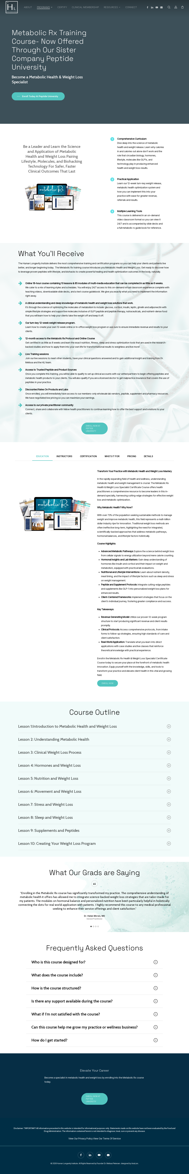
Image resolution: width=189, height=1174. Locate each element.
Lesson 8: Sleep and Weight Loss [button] (94, 817)
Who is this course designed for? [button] (94, 962)
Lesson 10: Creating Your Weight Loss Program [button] (94, 843)
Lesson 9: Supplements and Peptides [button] (94, 830)
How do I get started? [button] (94, 1040)
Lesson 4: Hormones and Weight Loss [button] (94, 765)
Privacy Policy (85, 1138)
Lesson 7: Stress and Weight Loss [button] (94, 804)
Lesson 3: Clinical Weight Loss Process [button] (94, 752)
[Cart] (182, 7)
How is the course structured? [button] (94, 988)
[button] (94, 428)
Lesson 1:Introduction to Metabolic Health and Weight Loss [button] (94, 726)
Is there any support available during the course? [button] (94, 1001)
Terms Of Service (112, 1138)
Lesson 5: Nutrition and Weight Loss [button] (94, 778)
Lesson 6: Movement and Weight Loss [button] (94, 791)
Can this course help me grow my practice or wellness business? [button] (94, 1027)
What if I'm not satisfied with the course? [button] (94, 1014)
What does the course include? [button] (94, 975)
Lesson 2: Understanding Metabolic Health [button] (94, 739)
